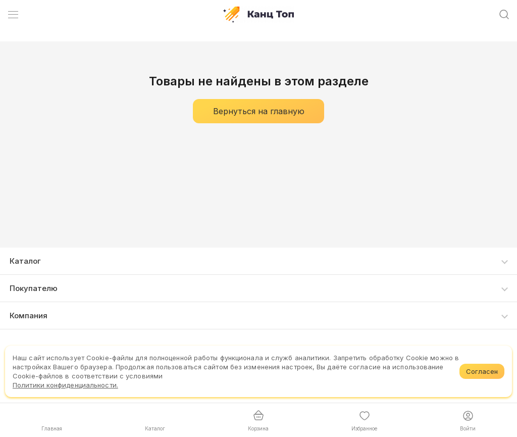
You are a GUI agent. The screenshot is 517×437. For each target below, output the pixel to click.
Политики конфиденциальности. (65, 385)
